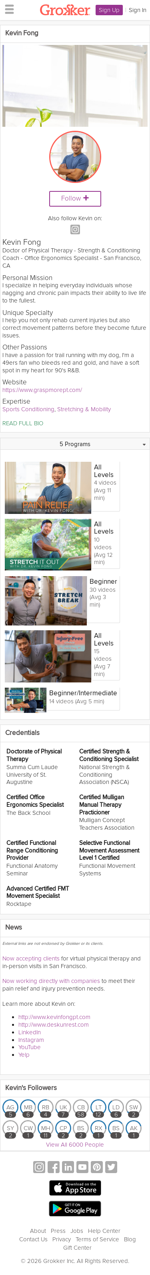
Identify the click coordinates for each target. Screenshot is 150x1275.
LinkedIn (29, 1032)
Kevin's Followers (31, 1088)
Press (58, 1230)
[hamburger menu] (7, 9)
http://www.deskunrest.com (53, 1024)
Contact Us (33, 1239)
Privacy (61, 1239)
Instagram (31, 1040)
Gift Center (77, 1247)
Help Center (104, 1230)
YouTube (29, 1047)
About (38, 1230)
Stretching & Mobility (84, 409)
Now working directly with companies (51, 981)
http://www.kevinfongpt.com (54, 1017)
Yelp (24, 1054)
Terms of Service (97, 1239)
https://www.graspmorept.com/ (42, 390)
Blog (130, 1239)
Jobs (76, 1230)
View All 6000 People (75, 1144)
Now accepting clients (31, 958)
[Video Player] (75, 86)
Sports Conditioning (28, 409)
